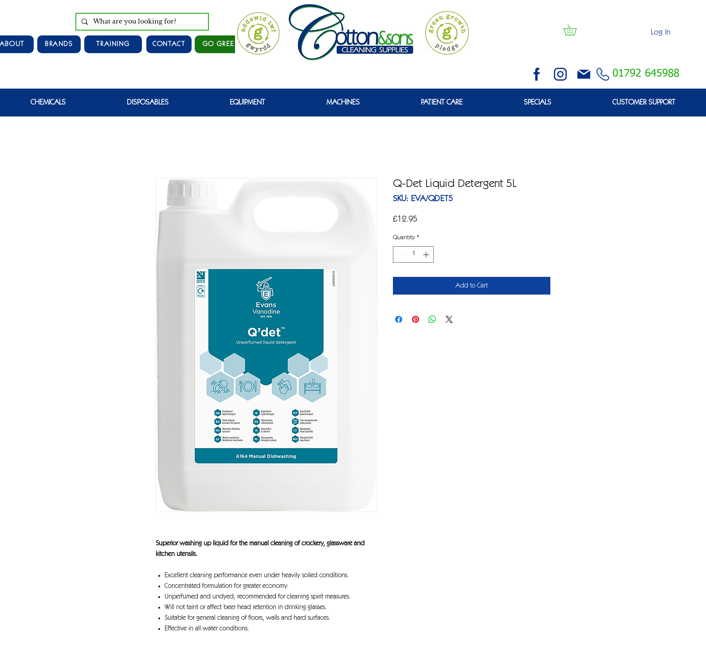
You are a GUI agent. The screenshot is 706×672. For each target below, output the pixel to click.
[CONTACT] (169, 44)
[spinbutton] (413, 254)
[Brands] (59, 44)
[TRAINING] (113, 44)
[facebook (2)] (536, 74)
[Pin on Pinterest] (415, 319)
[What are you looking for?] (141, 22)
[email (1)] (583, 74)
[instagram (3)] (560, 74)
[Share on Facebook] (398, 319)
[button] (575, 29)
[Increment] (426, 254)
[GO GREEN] (221, 44)
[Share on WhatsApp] (432, 319)
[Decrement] (399, 254)
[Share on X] (449, 319)
